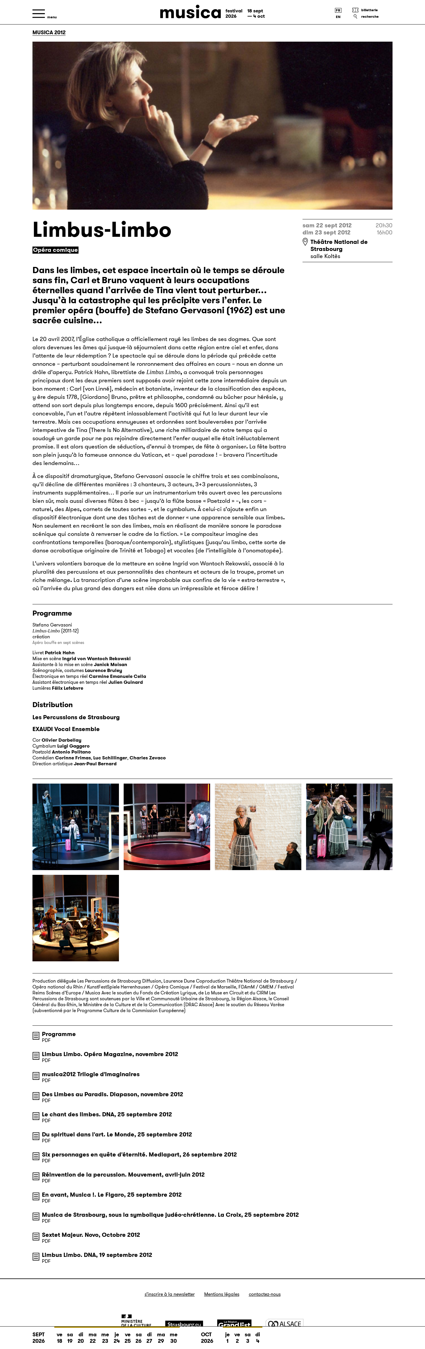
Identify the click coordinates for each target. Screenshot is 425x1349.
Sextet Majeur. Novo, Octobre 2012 (91, 1235)
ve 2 (237, 1336)
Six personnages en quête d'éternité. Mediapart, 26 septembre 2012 (139, 1154)
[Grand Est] (234, 1325)
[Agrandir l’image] (75, 827)
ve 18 (59, 1336)
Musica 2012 (49, 32)
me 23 (105, 1336)
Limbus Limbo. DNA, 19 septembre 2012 (97, 1255)
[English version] (338, 17)
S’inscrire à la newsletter (170, 1294)
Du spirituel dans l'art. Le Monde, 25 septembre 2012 (117, 1134)
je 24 (116, 1336)
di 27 (149, 1336)
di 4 (257, 1336)
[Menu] (44, 13)
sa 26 (138, 1336)
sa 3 (247, 1336)
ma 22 (92, 1336)
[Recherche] (372, 16)
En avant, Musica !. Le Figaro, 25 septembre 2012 (112, 1194)
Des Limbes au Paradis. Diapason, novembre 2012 (112, 1094)
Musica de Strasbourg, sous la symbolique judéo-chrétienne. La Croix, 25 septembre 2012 (170, 1215)
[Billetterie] (372, 10)
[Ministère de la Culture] (136, 1324)
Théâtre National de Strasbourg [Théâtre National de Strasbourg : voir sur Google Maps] (339, 245)
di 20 (80, 1336)
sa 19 (70, 1336)
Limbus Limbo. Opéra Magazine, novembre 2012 (110, 1054)
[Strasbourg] (184, 1325)
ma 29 (161, 1336)
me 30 (173, 1336)
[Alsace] (284, 1325)
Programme (59, 1034)
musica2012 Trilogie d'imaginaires (91, 1074)
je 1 (227, 1336)
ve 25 (127, 1336)
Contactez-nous (265, 1294)
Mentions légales (221, 1294)
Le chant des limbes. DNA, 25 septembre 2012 (107, 1114)
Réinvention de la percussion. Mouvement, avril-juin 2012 (123, 1174)
